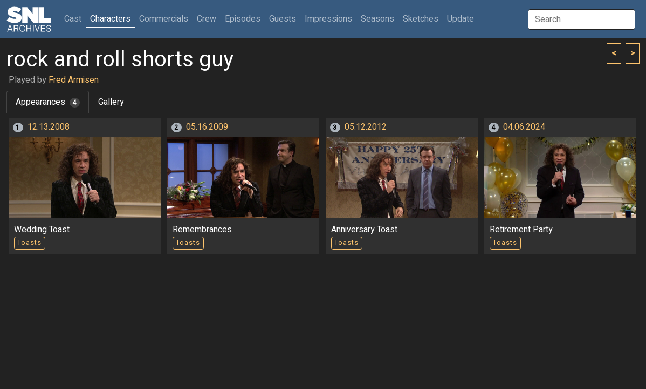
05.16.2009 (207, 126)
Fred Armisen (74, 79)
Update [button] (460, 18)
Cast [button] (75, 18)
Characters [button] (110, 18)
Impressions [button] (328, 18)
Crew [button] (206, 18)
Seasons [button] (377, 18)
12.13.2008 (49, 126)
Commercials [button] (163, 18)
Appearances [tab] (48, 102)
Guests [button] (282, 18)
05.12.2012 (366, 126)
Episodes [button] (242, 18)
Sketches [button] (420, 18)
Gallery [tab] (111, 102)
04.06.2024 (524, 126)
